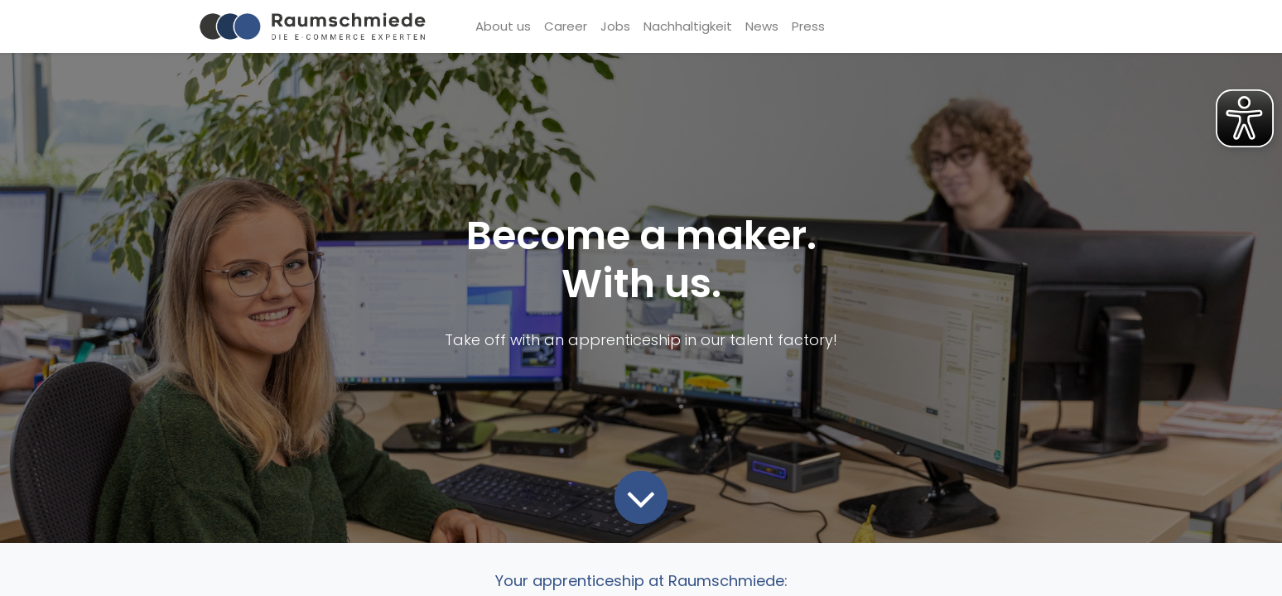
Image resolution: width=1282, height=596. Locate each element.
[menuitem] (503, 27)
